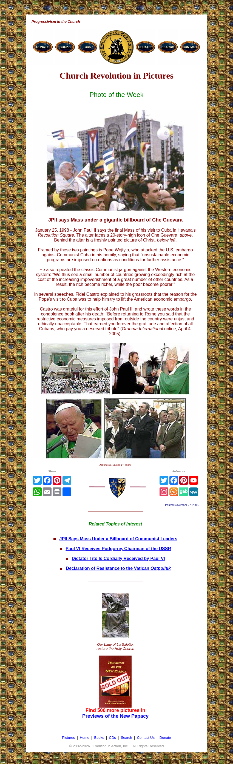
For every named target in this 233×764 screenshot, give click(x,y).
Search (126, 738)
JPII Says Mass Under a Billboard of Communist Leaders (118, 538)
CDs (112, 738)
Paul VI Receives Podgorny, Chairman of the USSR (118, 548)
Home (84, 738)
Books (99, 738)
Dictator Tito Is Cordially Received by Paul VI (118, 558)
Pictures (68, 738)
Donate (165, 738)
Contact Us (146, 738)
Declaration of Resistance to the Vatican (118, 568)
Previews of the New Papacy (115, 716)
